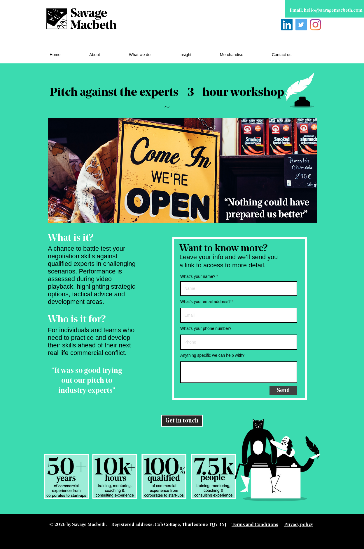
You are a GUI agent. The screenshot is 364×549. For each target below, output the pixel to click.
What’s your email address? (205, 301)
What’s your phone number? (206, 328)
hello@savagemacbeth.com (333, 10)
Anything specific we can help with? (212, 355)
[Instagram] (315, 24)
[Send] (283, 390)
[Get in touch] (182, 421)
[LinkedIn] (287, 24)
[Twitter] (301, 24)
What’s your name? (197, 276)
